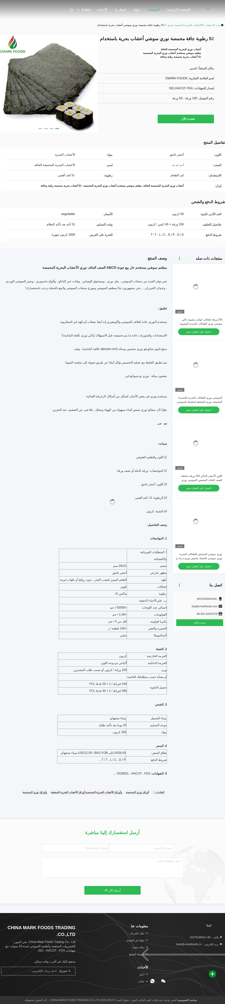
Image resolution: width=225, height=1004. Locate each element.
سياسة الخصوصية (187, 1000)
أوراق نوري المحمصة (137, 792)
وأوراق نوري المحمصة (35, 792)
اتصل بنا (120, 9)
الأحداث (102, 9)
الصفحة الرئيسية (178, 9)
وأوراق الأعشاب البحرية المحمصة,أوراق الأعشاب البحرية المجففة (86, 792)
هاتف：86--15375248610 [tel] (206, 937)
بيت (218, 25)
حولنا (137, 9)
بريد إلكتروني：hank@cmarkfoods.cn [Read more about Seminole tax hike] (199, 944)
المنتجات (154, 9)
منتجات (209, 25)
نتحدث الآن (186, 119)
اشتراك (65, 971)
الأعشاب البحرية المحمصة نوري (184, 25)
